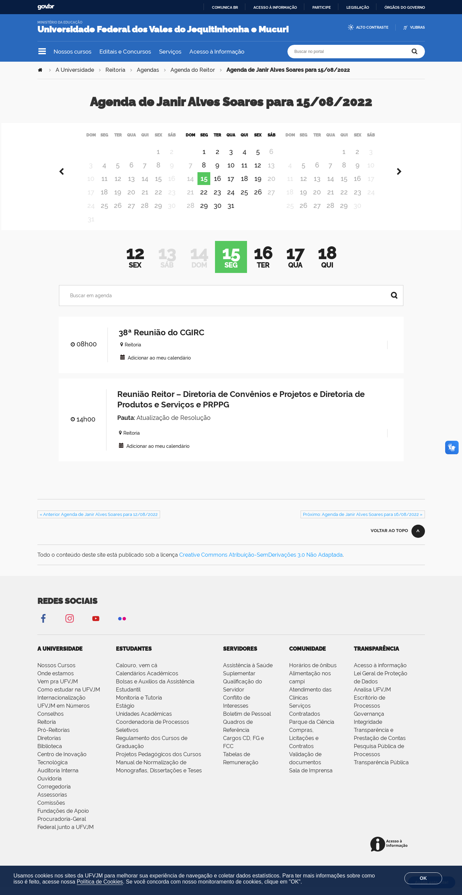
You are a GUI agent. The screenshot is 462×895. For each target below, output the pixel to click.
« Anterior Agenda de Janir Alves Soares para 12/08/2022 (99, 522)
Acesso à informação (275, 7)
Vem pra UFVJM (57, 690)
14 (145, 187)
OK (423, 878)
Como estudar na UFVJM (68, 698)
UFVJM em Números (63, 714)
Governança (369, 722)
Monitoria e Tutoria (139, 706)
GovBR (45, 7)
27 (131, 214)
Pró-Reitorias (53, 738)
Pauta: (126, 426)
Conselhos (50, 722)
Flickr (122, 626)
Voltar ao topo (389, 539)
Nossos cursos (72, 51)
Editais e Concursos (125, 51)
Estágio (125, 714)
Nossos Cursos (56, 674)
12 (118, 187)
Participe (321, 7)
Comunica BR (225, 7)
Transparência (376, 657)
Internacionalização (61, 706)
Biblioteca (49, 754)
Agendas (148, 70)
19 (117, 200)
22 (158, 200)
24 (231, 200)
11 (104, 187)
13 (131, 187)
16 (217, 187)
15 (158, 187)
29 (158, 214)
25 (104, 214)
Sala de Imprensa (311, 779)
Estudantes (134, 657)
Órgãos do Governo (404, 7)
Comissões (51, 811)
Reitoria (115, 70)
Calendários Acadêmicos (147, 682)
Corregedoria (54, 795)
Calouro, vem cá (136, 674)
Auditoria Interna (58, 779)
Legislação (357, 7)
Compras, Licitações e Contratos (303, 746)
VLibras (417, 27)
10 (231, 173)
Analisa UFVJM (372, 698)
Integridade (368, 730)
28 (145, 214)
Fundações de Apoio (63, 819)
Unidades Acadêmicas (144, 722)
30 (217, 214)
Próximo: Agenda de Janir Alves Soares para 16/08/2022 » (362, 522)
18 (104, 200)
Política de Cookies (100, 882)
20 (131, 200)
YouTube (95, 626)
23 (217, 200)
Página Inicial (40, 70)
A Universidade (75, 70)
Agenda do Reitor (193, 70)
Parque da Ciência (311, 730)
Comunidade (307, 657)
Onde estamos (55, 682)
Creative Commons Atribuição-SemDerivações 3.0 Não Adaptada (261, 563)
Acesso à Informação (216, 51)
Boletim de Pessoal (247, 722)
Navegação (42, 51)
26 (118, 214)
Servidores (240, 657)
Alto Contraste (372, 27)
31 (230, 214)
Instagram (69, 626)
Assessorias (52, 803)
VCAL (122, 365)
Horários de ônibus (313, 674)
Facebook (43, 626)
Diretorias (49, 746)
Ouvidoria (49, 787)
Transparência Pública (381, 771)
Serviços (170, 51)
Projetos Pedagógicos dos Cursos (158, 763)
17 (230, 187)
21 (145, 200)
